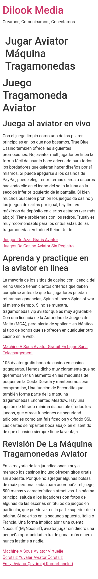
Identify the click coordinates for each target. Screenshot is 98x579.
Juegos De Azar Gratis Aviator (30, 239)
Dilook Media (33, 10)
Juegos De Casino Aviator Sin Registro (38, 245)
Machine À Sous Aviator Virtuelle (33, 551)
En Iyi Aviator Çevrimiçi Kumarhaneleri (38, 563)
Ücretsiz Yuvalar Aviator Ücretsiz (33, 557)
